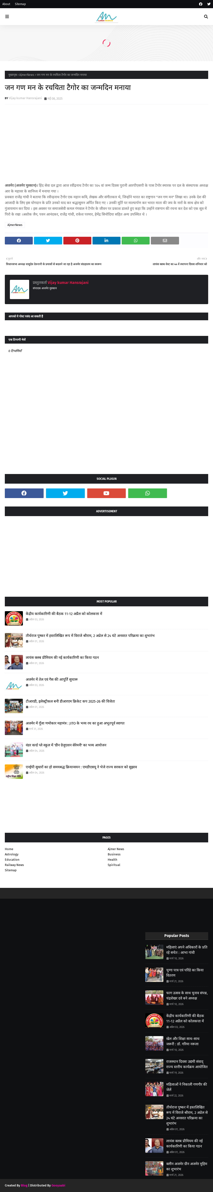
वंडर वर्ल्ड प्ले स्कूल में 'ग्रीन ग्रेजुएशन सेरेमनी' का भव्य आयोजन (66, 745)
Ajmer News (116, 849)
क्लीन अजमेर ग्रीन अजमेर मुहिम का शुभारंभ (186, 1167)
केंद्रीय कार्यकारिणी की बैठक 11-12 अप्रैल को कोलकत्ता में (64, 614)
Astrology (11, 854)
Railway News (14, 865)
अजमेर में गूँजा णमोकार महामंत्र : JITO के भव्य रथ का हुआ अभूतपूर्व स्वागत (75, 723)
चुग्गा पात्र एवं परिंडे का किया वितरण (185, 973)
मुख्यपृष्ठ (12, 75)
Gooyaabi (58, 1185)
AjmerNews (26, 75)
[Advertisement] (106, 554)
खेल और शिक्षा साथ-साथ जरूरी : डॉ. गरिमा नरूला (183, 1041)
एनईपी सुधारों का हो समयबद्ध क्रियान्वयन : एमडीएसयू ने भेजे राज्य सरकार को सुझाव (81, 767)
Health (112, 859)
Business (114, 854)
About (6, 4)
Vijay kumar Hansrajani (25, 98)
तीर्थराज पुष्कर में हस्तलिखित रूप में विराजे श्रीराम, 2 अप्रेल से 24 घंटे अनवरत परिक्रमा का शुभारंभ (90, 636)
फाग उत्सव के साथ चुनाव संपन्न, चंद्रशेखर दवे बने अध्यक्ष (187, 996)
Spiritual (114, 865)
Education (12, 859)
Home (9, 849)
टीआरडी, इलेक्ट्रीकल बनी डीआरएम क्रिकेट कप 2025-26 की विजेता (70, 701)
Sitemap (20, 4)
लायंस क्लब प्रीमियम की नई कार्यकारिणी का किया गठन (62, 657)
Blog (24, 1185)
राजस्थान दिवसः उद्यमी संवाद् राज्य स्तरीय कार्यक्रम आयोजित (187, 1064)
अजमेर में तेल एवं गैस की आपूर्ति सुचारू (52, 679)
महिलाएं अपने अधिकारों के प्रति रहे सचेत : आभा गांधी (186, 950)
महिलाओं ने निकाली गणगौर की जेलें (186, 1087)
